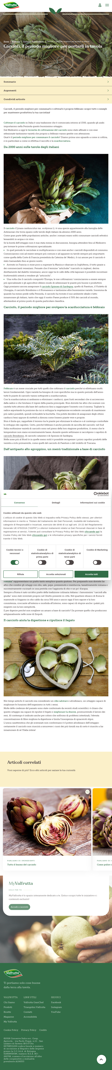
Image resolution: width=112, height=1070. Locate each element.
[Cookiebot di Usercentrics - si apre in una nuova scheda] (96, 494)
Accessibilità (30, 1017)
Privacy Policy (28, 1030)
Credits (43, 1030)
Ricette (7, 1012)
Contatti (28, 1012)
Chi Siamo (9, 1002)
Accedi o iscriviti (19, 907)
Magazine (16, 41)
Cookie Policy (11, 1030)
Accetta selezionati (56, 574)
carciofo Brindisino (14, 436)
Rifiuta (20, 574)
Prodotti (8, 1007)
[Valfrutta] (11, 5)
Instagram (56, 1007)
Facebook (56, 1002)
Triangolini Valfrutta (34, 1007)
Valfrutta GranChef (34, 1002)
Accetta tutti (91, 574)
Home (6, 41)
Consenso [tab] (19, 502)
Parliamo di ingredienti (33, 41)
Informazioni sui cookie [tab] (92, 502)
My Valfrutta (10, 1021)
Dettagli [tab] (56, 502)
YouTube (56, 1012)
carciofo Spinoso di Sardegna (57, 286)
